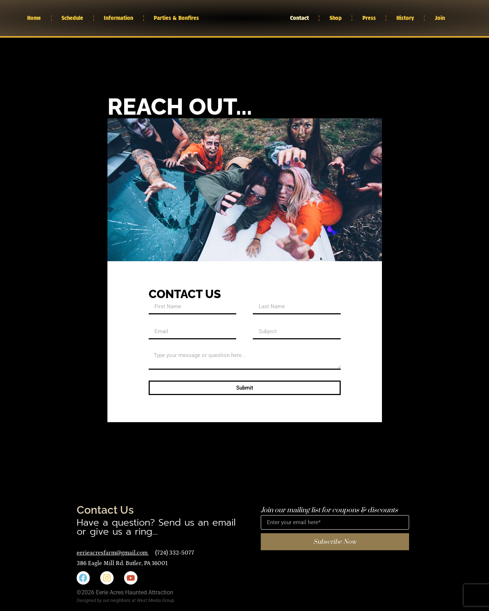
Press (369, 17)
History (405, 17)
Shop (335, 17)
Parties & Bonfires (176, 17)
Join (440, 17)
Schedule (72, 17)
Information (118, 17)
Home (34, 17)
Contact (299, 17)
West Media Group (155, 600)
